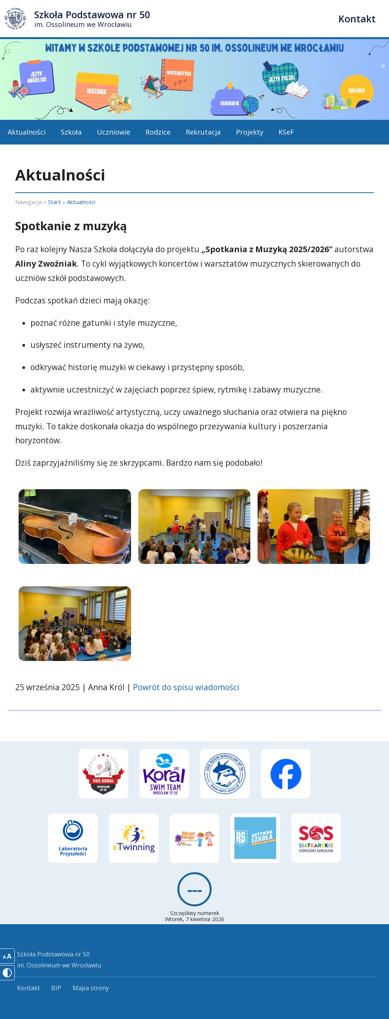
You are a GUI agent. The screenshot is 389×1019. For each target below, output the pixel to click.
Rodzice (158, 132)
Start (54, 202)
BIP (56, 988)
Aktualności (27, 132)
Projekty (249, 132)
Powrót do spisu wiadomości (186, 687)
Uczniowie (113, 132)
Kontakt (357, 18)
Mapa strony (91, 988)
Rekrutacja (203, 132)
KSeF (286, 132)
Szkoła (71, 132)
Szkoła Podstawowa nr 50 (92, 18)
